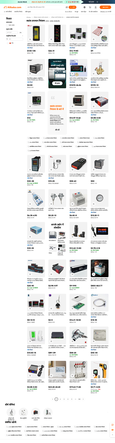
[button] (67, 7)
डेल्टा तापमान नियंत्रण (99, 427)
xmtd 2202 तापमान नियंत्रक (49, 431)
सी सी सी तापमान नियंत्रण (51, 146)
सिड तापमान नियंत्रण (30, 435)
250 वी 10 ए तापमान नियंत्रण (83, 431)
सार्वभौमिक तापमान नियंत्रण (34, 146)
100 (79, 399)
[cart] (90, 7)
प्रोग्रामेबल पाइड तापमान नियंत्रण (85, 142)
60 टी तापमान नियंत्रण (33, 150)
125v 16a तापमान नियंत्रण (64, 427)
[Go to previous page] (52, 399)
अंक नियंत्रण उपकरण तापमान (31, 431)
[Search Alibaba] (45, 7)
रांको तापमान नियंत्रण (66, 146)
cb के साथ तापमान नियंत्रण (50, 138)
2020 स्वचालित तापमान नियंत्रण (82, 427)
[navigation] (14, 208)
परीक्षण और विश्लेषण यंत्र (57, 17)
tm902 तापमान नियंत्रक (100, 431)
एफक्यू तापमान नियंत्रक (66, 431)
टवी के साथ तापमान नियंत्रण (67, 142)
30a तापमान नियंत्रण (98, 138)
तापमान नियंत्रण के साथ (84, 138)
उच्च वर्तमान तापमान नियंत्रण (49, 142)
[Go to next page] (83, 399)
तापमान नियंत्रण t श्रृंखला (47, 427)
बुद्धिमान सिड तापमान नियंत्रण (13, 431)
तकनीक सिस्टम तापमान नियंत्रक (47, 435)
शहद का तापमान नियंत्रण (31, 427)
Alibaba (28, 17)
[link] (112, 424)
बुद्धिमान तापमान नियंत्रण (82, 146)
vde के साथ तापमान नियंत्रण (99, 146)
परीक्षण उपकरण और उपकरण (41, 17)
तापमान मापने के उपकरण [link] (72, 17)
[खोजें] (72, 7)
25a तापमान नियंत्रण (33, 142)
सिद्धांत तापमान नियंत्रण (34, 138)
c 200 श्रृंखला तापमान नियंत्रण (13, 427)
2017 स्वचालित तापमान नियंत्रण (14, 435)
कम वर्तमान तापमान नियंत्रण (67, 138)
